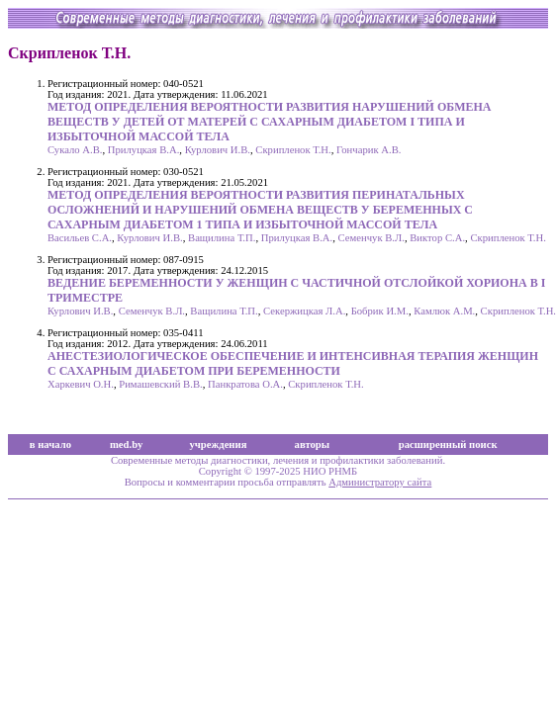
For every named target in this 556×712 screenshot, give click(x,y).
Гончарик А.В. (368, 149)
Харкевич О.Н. (80, 384)
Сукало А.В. (74, 149)
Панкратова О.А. (245, 384)
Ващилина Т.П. (221, 237)
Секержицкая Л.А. (304, 311)
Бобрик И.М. (380, 311)
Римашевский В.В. (160, 384)
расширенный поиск (448, 444)
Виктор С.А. (437, 237)
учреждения (218, 444)
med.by (126, 444)
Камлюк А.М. (444, 311)
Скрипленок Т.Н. (292, 149)
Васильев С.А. (79, 237)
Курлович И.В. (217, 149)
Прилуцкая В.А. (144, 149)
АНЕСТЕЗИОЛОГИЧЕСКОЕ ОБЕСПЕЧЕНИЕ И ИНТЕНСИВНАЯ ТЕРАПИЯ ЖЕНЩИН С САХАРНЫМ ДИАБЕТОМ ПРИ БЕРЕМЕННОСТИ (292, 363)
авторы (312, 444)
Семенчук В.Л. (371, 237)
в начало (50, 444)
